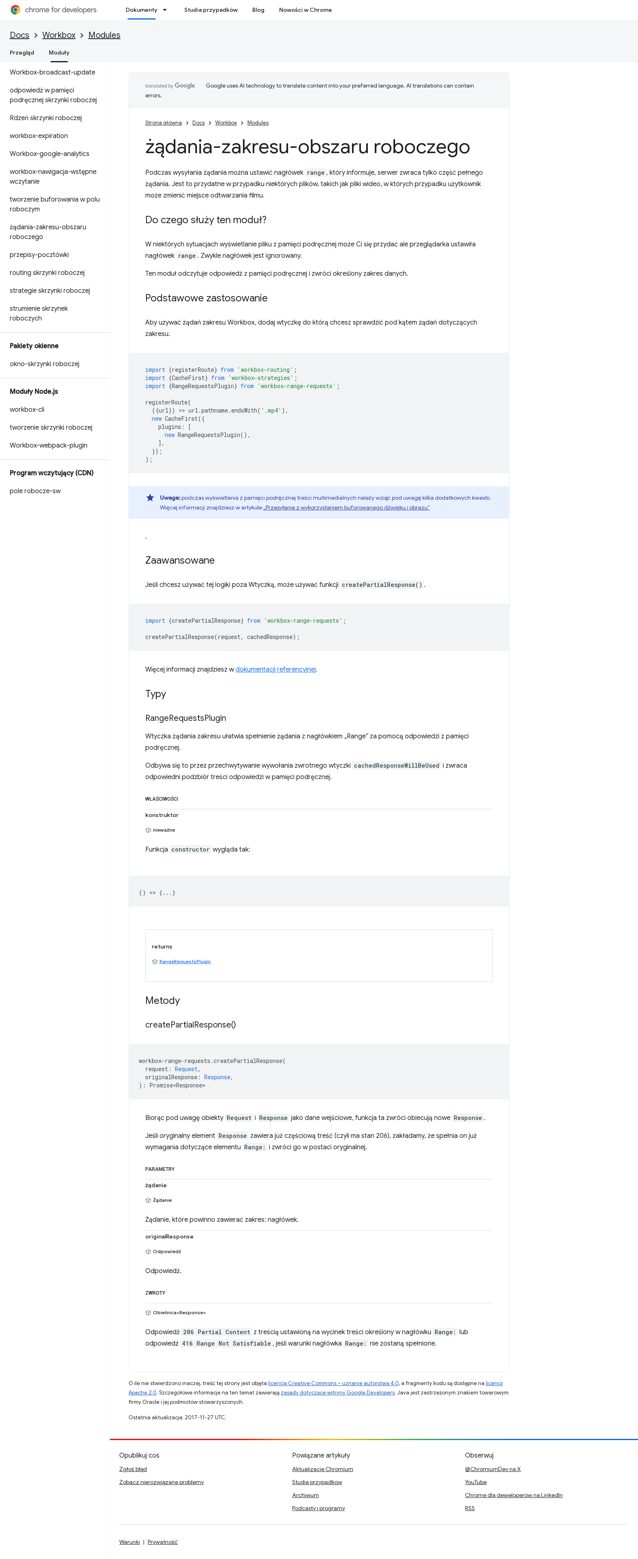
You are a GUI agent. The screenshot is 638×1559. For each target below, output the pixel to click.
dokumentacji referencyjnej (276, 669)
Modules (104, 35)
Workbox (58, 35)
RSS (470, 1508)
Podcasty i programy (318, 1508)
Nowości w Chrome (305, 9)
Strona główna (163, 122)
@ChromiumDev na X (493, 1469)
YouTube (476, 1482)
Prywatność (163, 1542)
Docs (19, 35)
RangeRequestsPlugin (185, 961)
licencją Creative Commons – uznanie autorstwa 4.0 (333, 1383)
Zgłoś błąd (133, 1469)
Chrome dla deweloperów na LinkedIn (514, 1495)
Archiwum (305, 1495)
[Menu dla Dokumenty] (167, 10)
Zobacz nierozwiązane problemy (161, 1482)
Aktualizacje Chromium (322, 1469)
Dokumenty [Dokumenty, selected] (141, 9)
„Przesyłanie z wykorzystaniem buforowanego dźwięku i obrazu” (346, 507)
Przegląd (22, 52)
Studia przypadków (211, 9)
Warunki (129, 1542)
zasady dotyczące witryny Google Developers (338, 1392)
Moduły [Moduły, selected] (59, 52)
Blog (258, 9)
